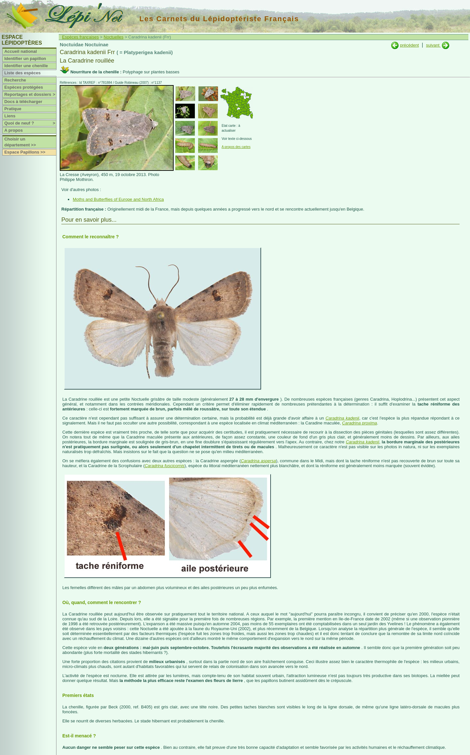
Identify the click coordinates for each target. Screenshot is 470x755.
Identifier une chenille (26, 65)
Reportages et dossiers (30, 94)
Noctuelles (114, 37)
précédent (409, 45)
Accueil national (20, 51)
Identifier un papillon (25, 58)
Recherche (15, 80)
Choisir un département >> (20, 142)
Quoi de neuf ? (30, 123)
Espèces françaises (80, 37)
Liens (9, 115)
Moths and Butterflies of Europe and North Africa (118, 199)
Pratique (12, 108)
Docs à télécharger (23, 101)
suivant (433, 45)
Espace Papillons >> (24, 152)
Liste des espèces (22, 72)
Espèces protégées (23, 87)
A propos (13, 130)
